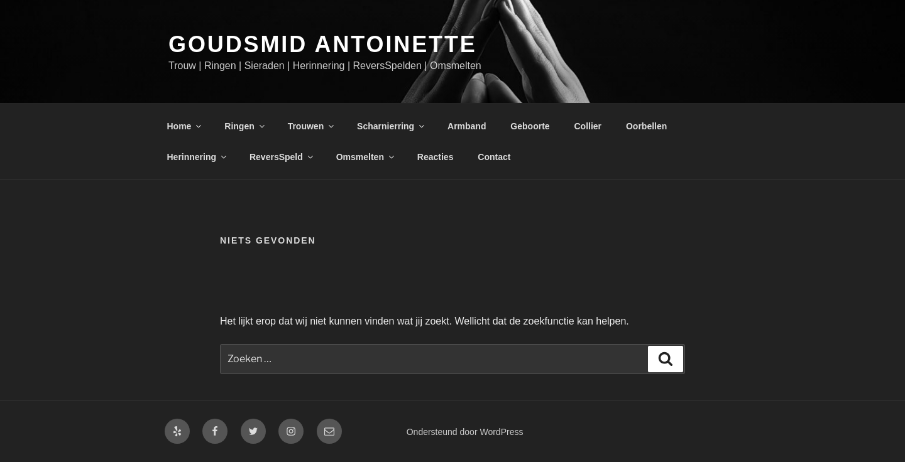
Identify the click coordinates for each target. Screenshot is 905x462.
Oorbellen (646, 126)
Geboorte (529, 126)
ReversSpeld (282, 157)
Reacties (435, 157)
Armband (466, 126)
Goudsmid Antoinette (322, 44)
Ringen (245, 126)
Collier (587, 126)
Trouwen (312, 126)
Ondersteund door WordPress (465, 432)
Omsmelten (366, 157)
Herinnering (198, 157)
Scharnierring (391, 126)
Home (185, 126)
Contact (494, 157)
